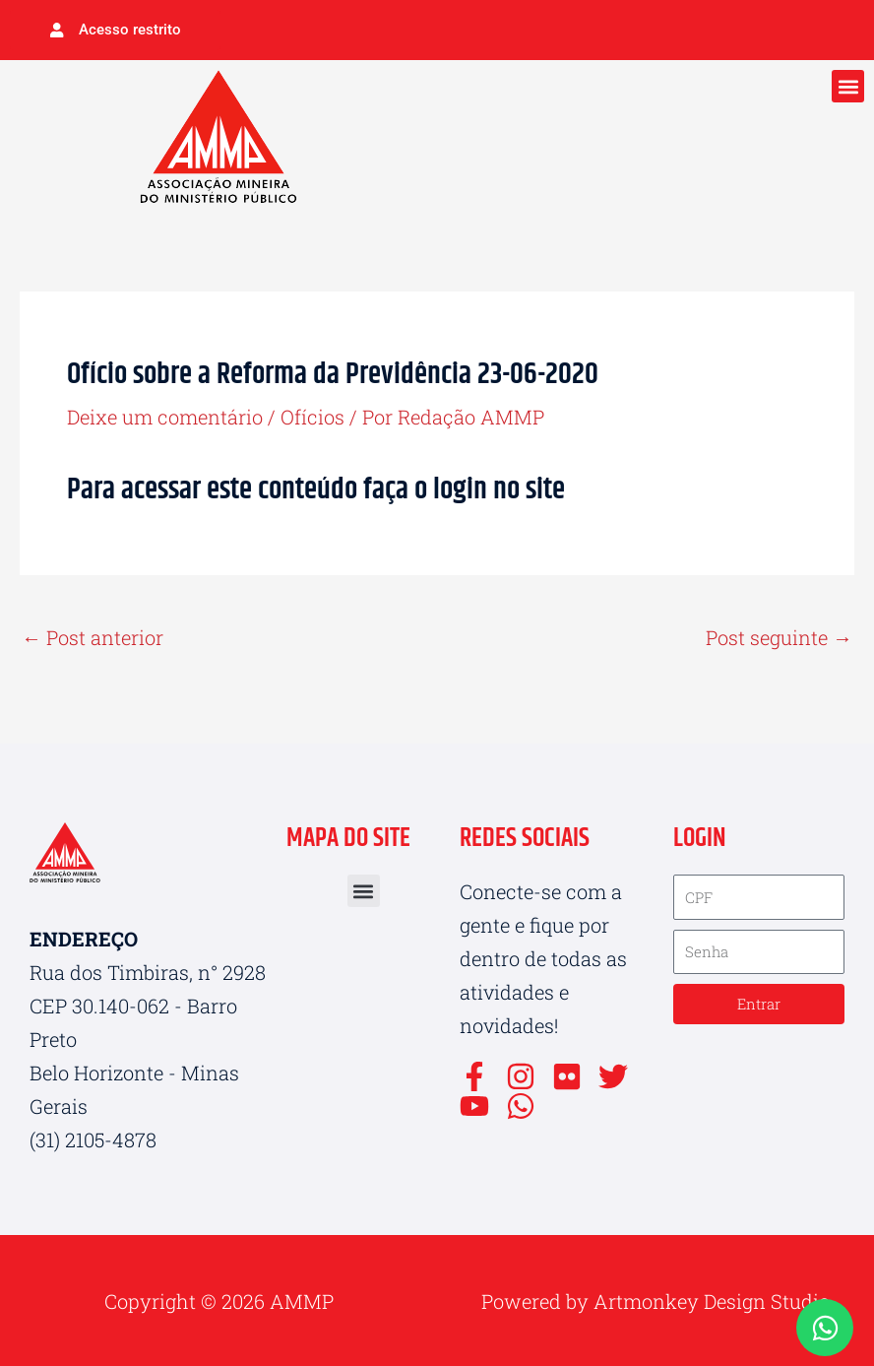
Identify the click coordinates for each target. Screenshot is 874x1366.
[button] (848, 86)
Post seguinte (779, 637)
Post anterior (92, 637)
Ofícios (312, 416)
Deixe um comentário (165, 416)
